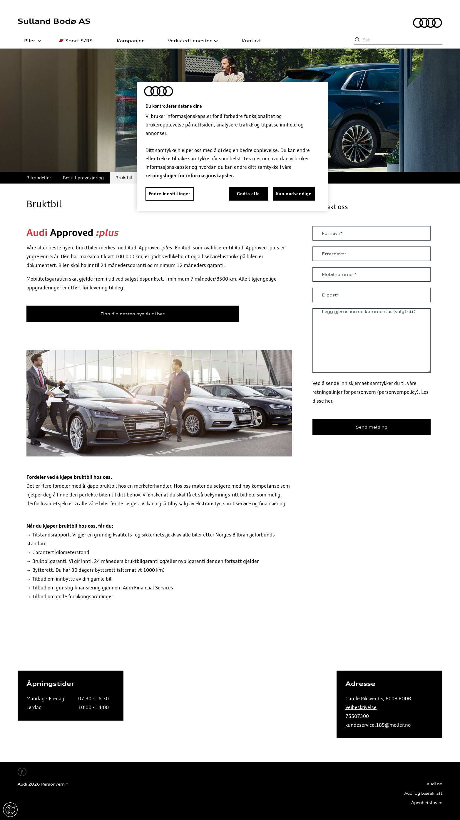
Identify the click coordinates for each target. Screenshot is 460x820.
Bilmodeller (38, 177)
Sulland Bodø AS (54, 21)
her (328, 401)
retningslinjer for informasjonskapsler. (189, 176)
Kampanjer (127, 41)
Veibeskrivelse (361, 707)
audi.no (434, 784)
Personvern (53, 784)
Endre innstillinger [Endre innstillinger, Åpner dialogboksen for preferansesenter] (169, 193)
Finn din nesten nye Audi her (133, 313)
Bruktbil (124, 177)
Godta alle (248, 193)
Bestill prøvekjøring (83, 177)
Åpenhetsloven (426, 803)
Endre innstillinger (10, 809)
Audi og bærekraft (423, 793)
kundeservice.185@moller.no (378, 725)
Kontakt (248, 41)
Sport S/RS (76, 41)
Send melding (371, 427)
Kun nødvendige (294, 193)
